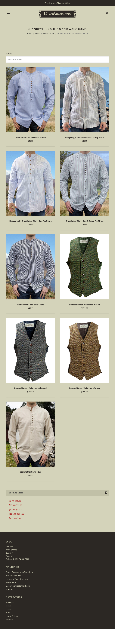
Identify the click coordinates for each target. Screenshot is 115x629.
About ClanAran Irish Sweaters (19, 572)
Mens (37, 33)
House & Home (12, 616)
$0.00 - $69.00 (15, 500)
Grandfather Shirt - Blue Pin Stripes (30, 137)
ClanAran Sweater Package (18, 585)
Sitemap (9, 589)
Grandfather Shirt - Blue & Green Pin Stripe (84, 221)
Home (29, 33)
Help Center (11, 582)
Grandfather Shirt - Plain (30, 472)
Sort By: (9, 53)
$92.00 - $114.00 (16, 509)
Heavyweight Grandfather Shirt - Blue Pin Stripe (30, 221)
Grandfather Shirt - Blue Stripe (30, 304)
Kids (8, 612)
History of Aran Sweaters (17, 579)
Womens (10, 602)
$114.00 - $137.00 (16, 513)
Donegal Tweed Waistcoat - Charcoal (30, 388)
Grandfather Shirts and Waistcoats (73, 33)
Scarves (9, 619)
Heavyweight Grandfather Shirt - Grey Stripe (84, 137)
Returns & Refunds (14, 575)
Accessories (48, 33)
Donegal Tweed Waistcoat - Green (84, 304)
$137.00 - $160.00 (16, 518)
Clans (8, 609)
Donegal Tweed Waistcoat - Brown (84, 388)
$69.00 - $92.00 (15, 505)
